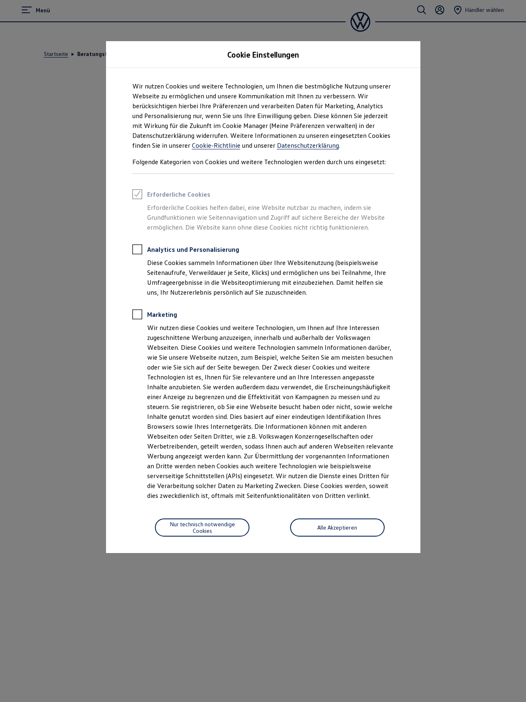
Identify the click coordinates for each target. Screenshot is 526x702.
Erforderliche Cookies (171, 195)
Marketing (154, 315)
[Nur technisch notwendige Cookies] (202, 527)
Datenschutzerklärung (308, 145)
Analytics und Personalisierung (185, 250)
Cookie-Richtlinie (216, 145)
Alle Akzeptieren (337, 527)
